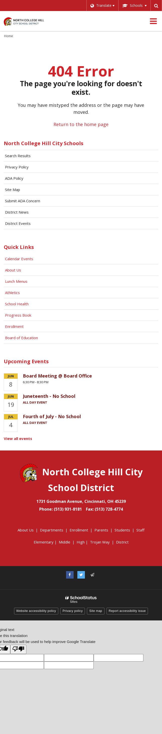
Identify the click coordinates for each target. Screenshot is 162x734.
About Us (13, 269)
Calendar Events (19, 258)
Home (8, 36)
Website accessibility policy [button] (36, 611)
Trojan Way (100, 541)
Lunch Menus (16, 281)
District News (17, 212)
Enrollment (14, 326)
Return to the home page (81, 124)
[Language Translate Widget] (102, 5)
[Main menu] (153, 21)
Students (122, 529)
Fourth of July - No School (52, 416)
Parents (101, 529)
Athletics (12, 292)
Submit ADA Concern (22, 200)
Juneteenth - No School (49, 396)
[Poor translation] (18, 649)
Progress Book (18, 315)
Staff (140, 529)
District (122, 541)
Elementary (43, 541)
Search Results (18, 155)
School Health (17, 303)
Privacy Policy (17, 166)
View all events (18, 438)
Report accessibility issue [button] (127, 611)
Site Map (12, 189)
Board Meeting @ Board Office (57, 376)
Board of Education (22, 337)
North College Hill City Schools (43, 143)
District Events (18, 223)
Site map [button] (95, 611)
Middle (64, 541)
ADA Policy (14, 178)
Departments (51, 529)
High (81, 541)
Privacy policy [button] (73, 611)
